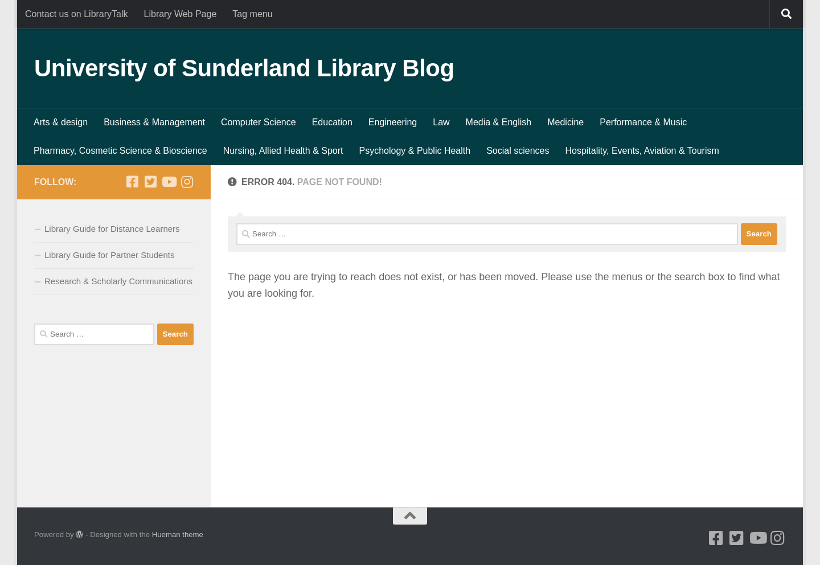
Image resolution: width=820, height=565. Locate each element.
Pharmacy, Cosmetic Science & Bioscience (120, 150)
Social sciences (517, 150)
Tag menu (252, 14)
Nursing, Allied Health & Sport (283, 150)
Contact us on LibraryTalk (76, 14)
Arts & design (61, 122)
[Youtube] (168, 182)
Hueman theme (177, 534)
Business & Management (154, 122)
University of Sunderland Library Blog (244, 68)
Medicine (565, 122)
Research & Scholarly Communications (118, 281)
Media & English (499, 122)
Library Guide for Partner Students (109, 255)
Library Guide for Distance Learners (112, 229)
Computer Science (258, 122)
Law (441, 122)
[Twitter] (150, 182)
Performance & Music (643, 122)
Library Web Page (180, 14)
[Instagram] (187, 182)
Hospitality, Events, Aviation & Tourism (642, 150)
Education (332, 122)
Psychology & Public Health (415, 150)
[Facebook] (132, 182)
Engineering (392, 122)
